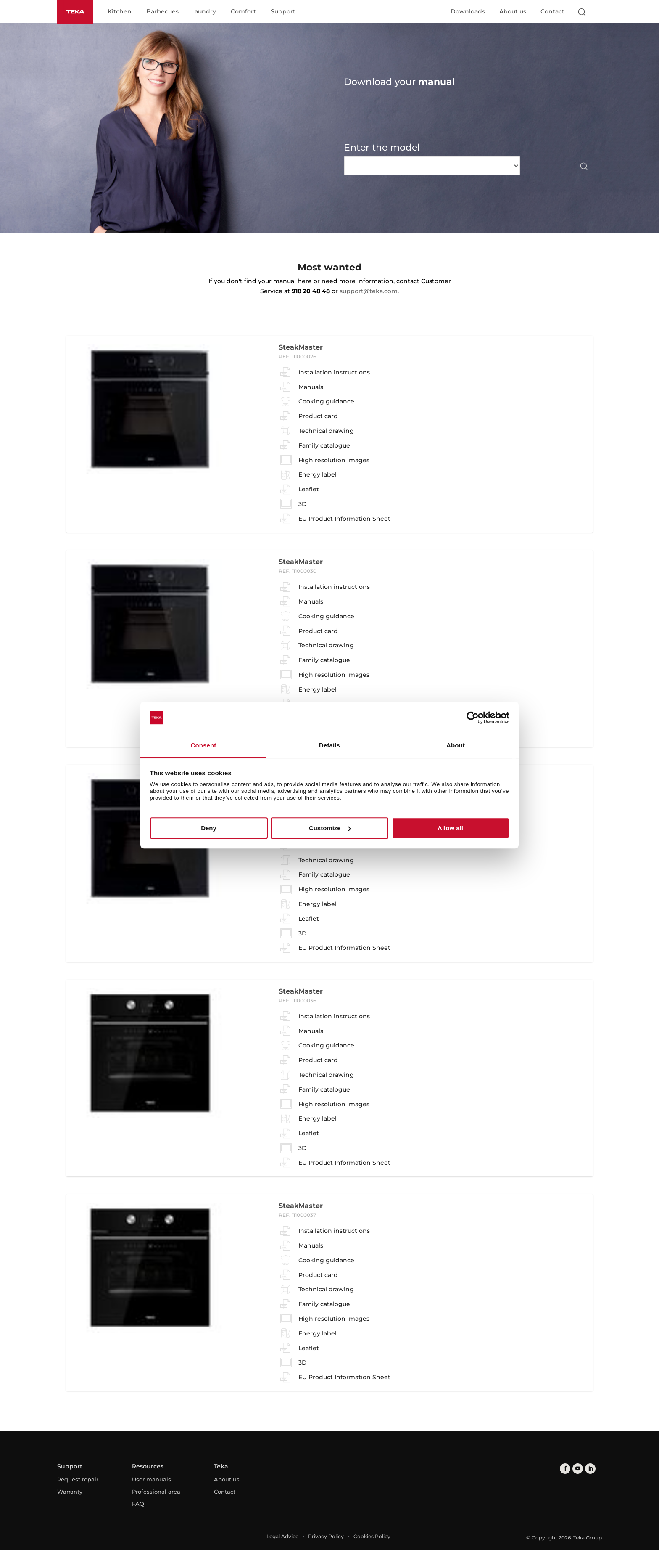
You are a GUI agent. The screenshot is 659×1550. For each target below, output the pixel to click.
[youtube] (577, 1468)
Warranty (69, 1491)
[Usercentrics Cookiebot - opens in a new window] (472, 717)
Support (283, 11)
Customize (330, 828)
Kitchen (120, 11)
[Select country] (598, 12)
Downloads (468, 11)
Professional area (156, 1491)
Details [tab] (329, 745)
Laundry (203, 11)
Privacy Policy (326, 1536)
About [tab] (455, 745)
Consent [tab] (203, 745)
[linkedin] (590, 1468)
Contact (552, 11)
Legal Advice (282, 1536)
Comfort (243, 11)
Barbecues (162, 11)
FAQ (138, 1503)
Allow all (450, 828)
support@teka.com (369, 291)
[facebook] (565, 1468)
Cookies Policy (371, 1536)
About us (512, 11)
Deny (208, 828)
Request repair (77, 1479)
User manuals (151, 1479)
